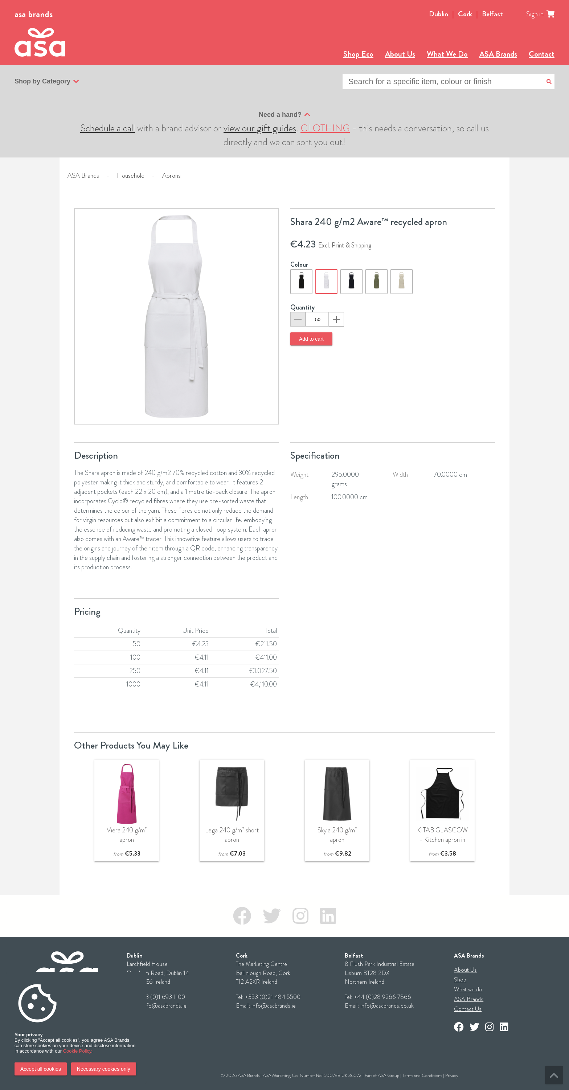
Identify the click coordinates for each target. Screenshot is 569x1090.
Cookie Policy (77, 1051)
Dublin (438, 14)
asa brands (34, 14)
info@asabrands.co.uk (387, 1005)
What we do (468, 989)
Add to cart (311, 339)
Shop (460, 979)
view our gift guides (260, 128)
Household (130, 175)
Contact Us (468, 1009)
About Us (400, 54)
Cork (465, 14)
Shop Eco (358, 54)
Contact (541, 54)
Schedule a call (107, 128)
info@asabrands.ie (164, 1005)
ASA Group (388, 1075)
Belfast (492, 14)
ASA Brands (498, 54)
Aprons (171, 175)
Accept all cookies (40, 1069)
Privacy (451, 1075)
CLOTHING (325, 128)
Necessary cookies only (103, 1069)
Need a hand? (284, 114)
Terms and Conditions (422, 1075)
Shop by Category (47, 81)
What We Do (447, 54)
